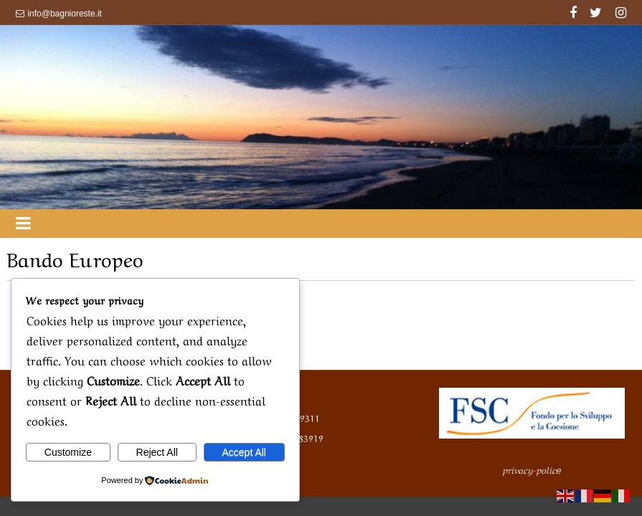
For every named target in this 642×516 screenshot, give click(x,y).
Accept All (243, 452)
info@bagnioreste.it (64, 14)
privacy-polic (532, 469)
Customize (68, 452)
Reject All (157, 452)
